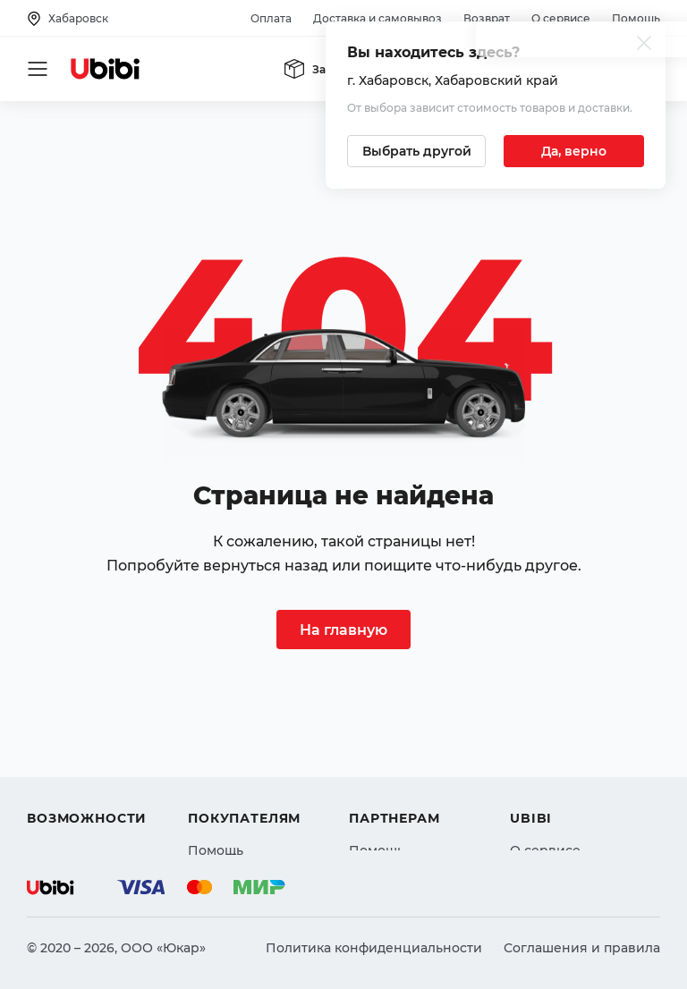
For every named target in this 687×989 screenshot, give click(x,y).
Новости (538, 774)
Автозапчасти (73, 710)
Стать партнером (405, 807)
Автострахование (86, 742)
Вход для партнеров (417, 774)
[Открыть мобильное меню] (37, 69)
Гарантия (219, 807)
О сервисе (560, 18)
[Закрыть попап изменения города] (644, 45)
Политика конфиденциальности (374, 948)
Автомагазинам (401, 742)
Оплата (271, 18)
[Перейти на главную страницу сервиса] (105, 69)
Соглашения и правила (582, 948)
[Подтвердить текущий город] (574, 151)
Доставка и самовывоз (377, 18)
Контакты (541, 742)
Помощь (636, 18)
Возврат (486, 18)
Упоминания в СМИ (576, 807)
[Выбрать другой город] (416, 151)
